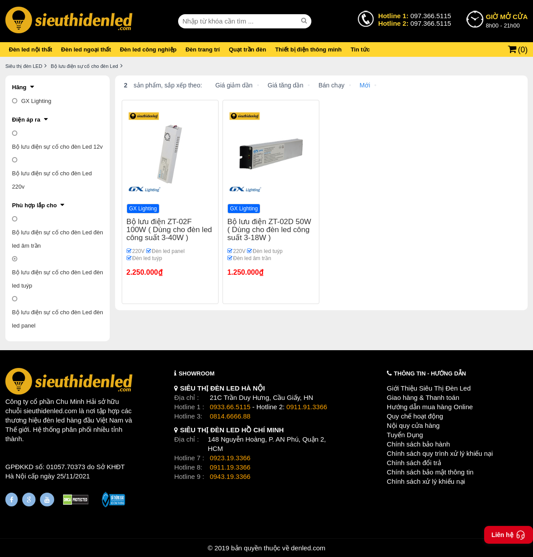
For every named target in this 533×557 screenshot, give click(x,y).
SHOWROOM (197, 373)
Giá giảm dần (234, 85)
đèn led (54, 420)
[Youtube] (47, 499)
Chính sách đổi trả (414, 462)
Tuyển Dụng (405, 434)
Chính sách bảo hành (418, 444)
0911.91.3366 (306, 407)
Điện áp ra (26, 119)
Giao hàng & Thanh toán (423, 397)
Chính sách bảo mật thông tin (430, 472)
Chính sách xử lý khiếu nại (426, 481)
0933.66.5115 (230, 407)
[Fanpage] (11, 499)
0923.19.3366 (230, 458)
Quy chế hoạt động (415, 416)
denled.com (308, 548)
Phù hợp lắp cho (34, 205)
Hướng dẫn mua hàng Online (430, 407)
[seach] (305, 21)
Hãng (19, 87)
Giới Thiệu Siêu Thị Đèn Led (429, 388)
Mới (365, 85)
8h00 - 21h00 (507, 20)
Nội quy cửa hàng (413, 425)
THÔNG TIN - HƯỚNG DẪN (430, 373)
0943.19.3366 (230, 476)
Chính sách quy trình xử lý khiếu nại (440, 453)
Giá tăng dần (285, 85)
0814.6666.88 (230, 416)
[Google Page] (29, 499)
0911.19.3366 (230, 467)
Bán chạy (331, 85)
